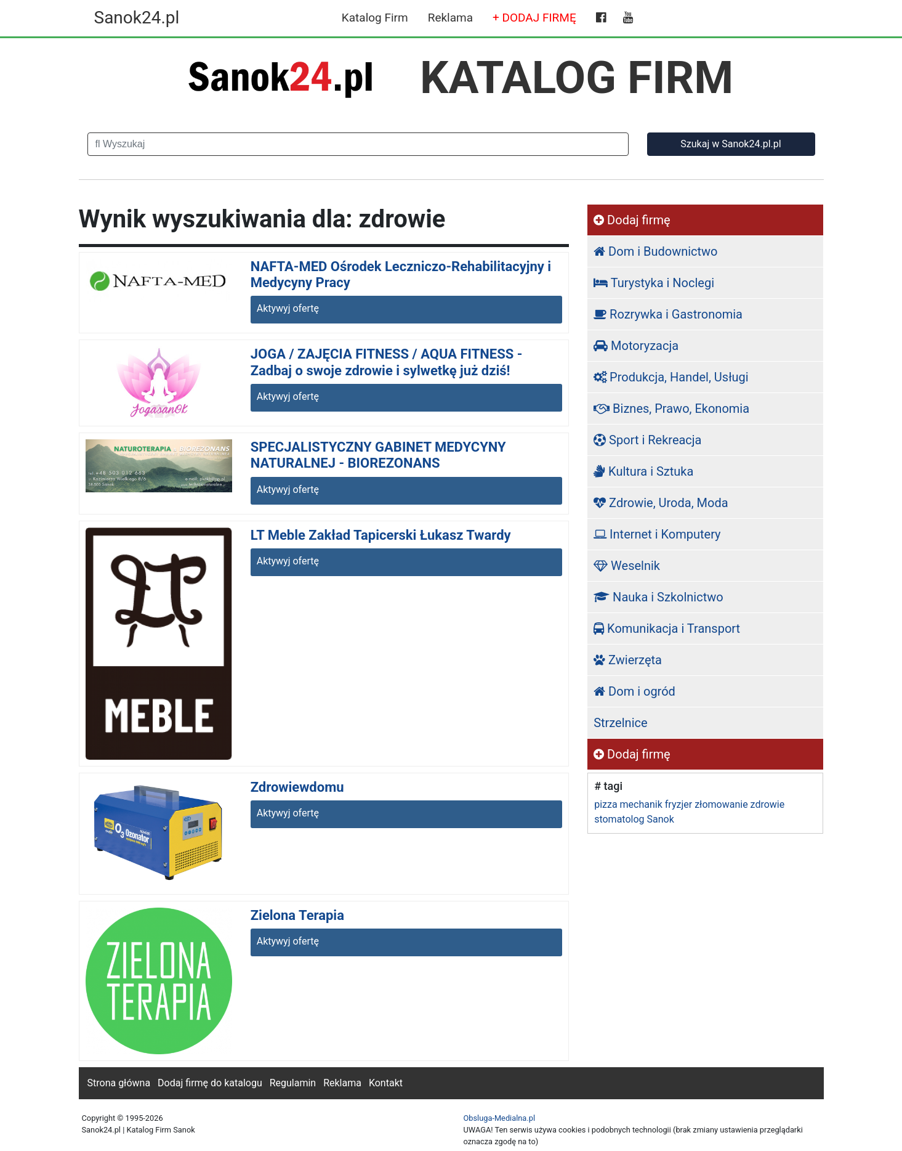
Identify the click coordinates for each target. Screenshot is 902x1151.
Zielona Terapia (297, 915)
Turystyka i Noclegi (654, 282)
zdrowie (768, 804)
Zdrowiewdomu (297, 787)
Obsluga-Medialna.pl (500, 1118)
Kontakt (386, 1083)
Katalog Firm (375, 17)
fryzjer (678, 804)
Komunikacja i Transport (667, 628)
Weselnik (627, 565)
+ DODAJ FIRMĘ (534, 17)
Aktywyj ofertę (288, 308)
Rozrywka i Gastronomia (668, 314)
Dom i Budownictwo (655, 251)
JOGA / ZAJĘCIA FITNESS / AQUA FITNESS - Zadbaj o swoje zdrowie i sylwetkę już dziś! (387, 362)
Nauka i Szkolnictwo (658, 597)
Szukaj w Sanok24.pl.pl (730, 144)
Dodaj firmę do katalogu (210, 1083)
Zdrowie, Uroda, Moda (661, 502)
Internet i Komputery (657, 534)
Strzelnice (620, 722)
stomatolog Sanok (634, 819)
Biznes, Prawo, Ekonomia (671, 408)
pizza (605, 804)
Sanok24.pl (137, 17)
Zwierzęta (628, 660)
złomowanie (721, 804)
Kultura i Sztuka (643, 471)
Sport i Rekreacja (647, 440)
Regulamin (293, 1083)
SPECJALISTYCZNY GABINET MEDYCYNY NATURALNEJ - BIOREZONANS (378, 455)
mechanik (641, 804)
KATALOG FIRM (576, 77)
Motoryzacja (636, 345)
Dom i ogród (634, 691)
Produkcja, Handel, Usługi (671, 377)
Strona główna (119, 1083)
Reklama (450, 17)
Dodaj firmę (632, 220)
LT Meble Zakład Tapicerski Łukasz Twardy (381, 535)
